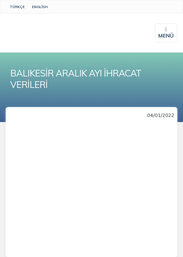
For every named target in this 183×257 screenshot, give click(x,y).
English (40, 6)
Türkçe (17, 6)
